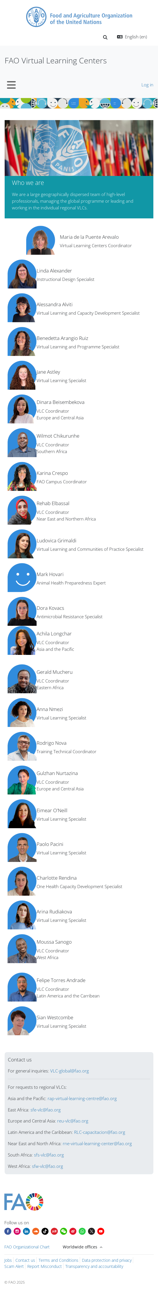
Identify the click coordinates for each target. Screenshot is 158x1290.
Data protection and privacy (107, 1260)
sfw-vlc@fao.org (47, 1166)
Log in (147, 85)
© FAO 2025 (14, 1282)
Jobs (8, 1260)
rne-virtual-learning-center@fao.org (97, 1143)
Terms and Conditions (58, 1260)
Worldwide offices (80, 1247)
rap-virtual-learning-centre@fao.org (82, 1098)
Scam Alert (14, 1266)
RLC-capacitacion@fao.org (99, 1132)
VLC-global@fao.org (69, 1071)
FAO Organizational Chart (27, 1247)
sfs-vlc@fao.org (49, 1155)
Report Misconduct (44, 1266)
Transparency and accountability (94, 1266)
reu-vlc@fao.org (72, 1121)
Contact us (25, 1260)
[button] (105, 37)
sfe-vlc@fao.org (45, 1110)
